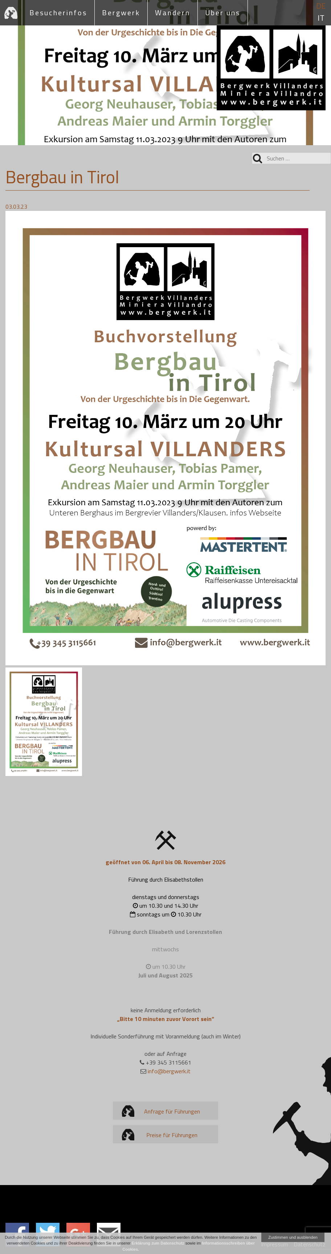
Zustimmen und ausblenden (293, 1237)
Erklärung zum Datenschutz (158, 1243)
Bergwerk (121, 12)
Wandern (172, 12)
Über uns (222, 12)
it (321, 18)
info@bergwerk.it (169, 1071)
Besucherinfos (58, 12)
